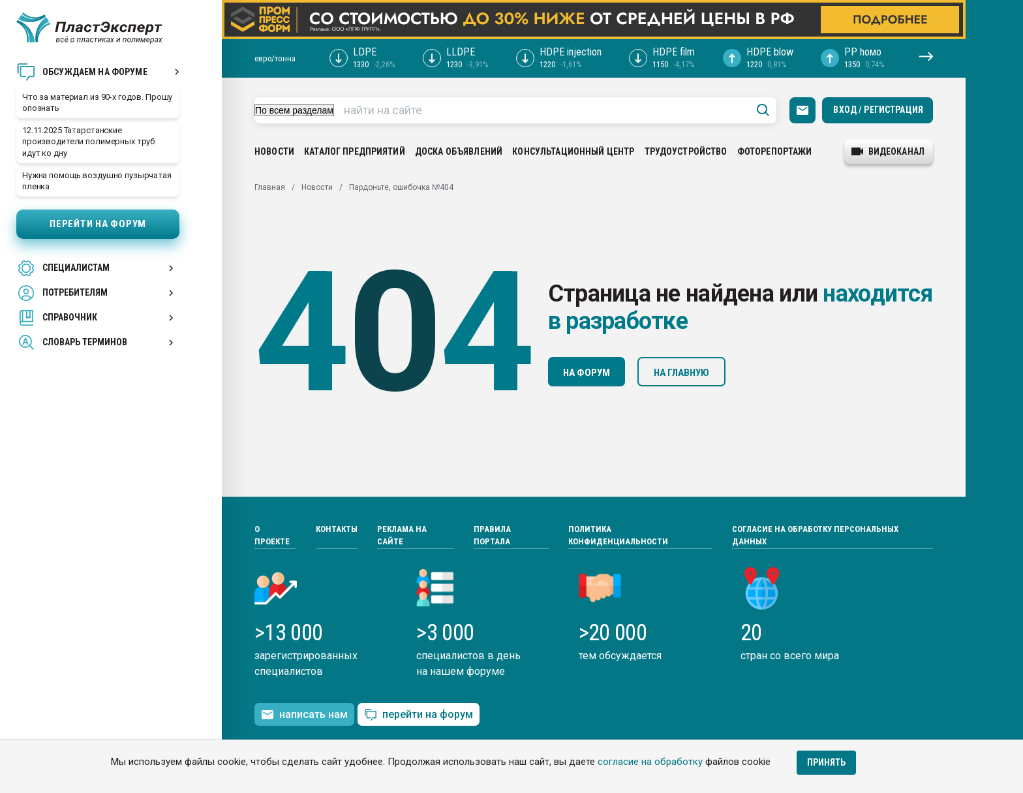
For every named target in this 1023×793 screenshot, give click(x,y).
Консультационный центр (573, 151)
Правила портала (492, 535)
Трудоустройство (686, 151)
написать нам (304, 714)
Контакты (337, 529)
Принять (826, 762)
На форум (586, 373)
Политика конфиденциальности (618, 535)
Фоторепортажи (774, 151)
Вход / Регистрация (878, 109)
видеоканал (887, 151)
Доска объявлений (458, 151)
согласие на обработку (650, 762)
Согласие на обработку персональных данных (815, 535)
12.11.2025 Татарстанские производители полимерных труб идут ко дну (88, 141)
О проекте (272, 535)
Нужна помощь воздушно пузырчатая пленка (97, 180)
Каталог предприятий (354, 151)
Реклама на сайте (402, 535)
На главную (681, 373)
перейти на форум (418, 715)
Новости (274, 151)
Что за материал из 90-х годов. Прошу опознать (97, 102)
